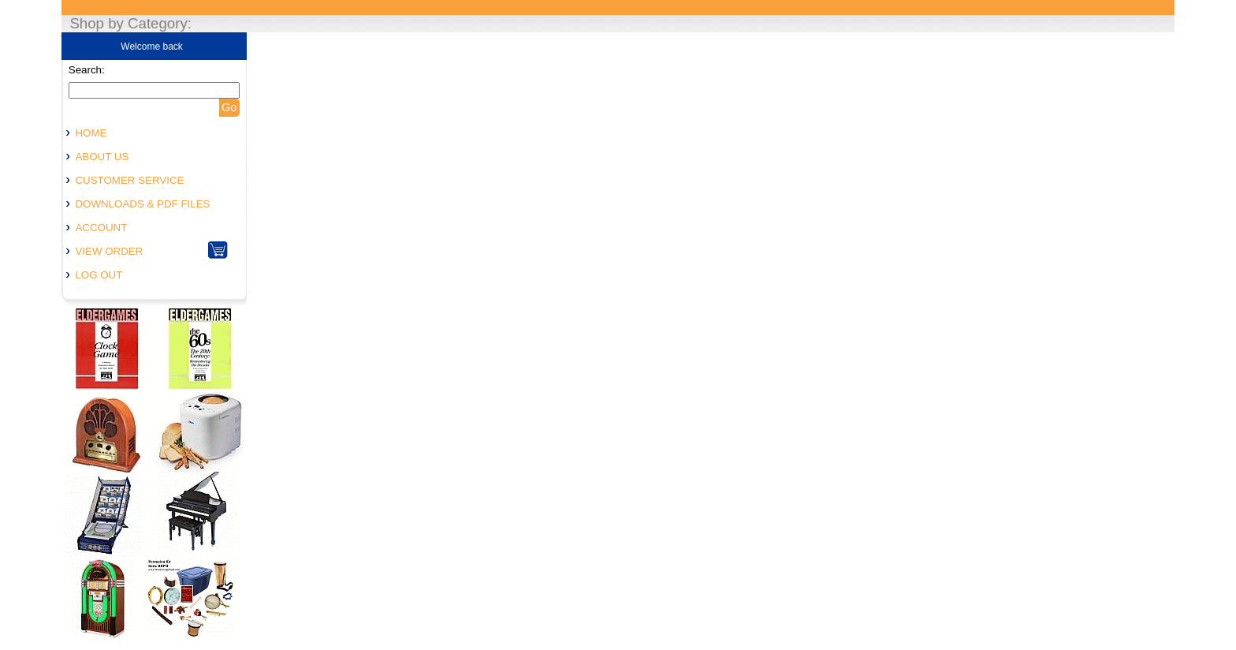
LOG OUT (98, 275)
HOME (90, 133)
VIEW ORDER (109, 251)
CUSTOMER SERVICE (129, 180)
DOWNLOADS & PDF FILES (142, 204)
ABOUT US (101, 156)
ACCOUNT (101, 227)
